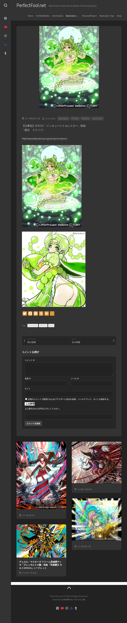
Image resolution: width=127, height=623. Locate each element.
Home (30, 16)
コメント (30, 360)
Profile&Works (43, 16)
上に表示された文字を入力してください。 (43, 409)
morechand (50, 119)
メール (75, 379)
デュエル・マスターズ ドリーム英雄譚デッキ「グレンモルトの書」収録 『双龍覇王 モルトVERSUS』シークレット (40, 565)
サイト (27, 389)
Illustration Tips (107, 16)
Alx (84, 600)
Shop (119, 16)
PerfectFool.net (31, 5)
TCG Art (75, 119)
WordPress (68, 600)
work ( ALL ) (98, 119)
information (57, 16)
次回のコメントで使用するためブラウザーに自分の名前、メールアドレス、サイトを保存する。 (69, 399)
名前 (28, 379)
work (51, 326)
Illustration (71, 16)
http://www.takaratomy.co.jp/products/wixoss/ (48, 139)
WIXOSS (86, 119)
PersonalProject (89, 16)
